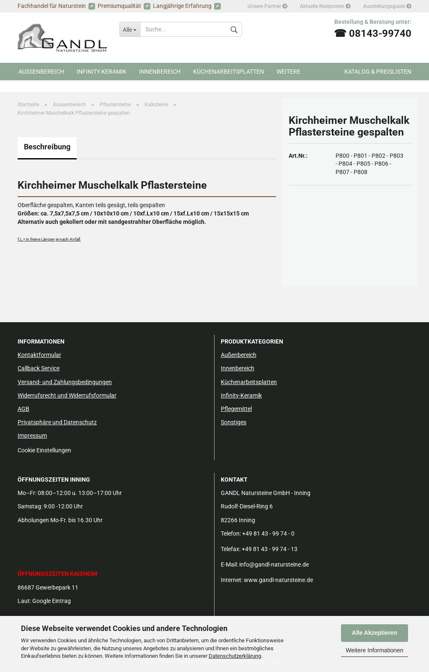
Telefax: (230, 549)
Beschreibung (47, 146)
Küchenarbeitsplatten (228, 71)
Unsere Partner (267, 6)
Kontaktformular (39, 354)
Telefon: (231, 533)
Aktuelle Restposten (325, 6)
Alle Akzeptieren (374, 632)
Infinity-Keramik (241, 395)
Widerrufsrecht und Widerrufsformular (67, 395)
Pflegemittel (236, 408)
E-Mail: (229, 564)
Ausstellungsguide (387, 6)
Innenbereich (160, 71)
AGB (23, 408)
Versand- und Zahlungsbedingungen (65, 382)
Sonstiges (233, 422)
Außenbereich (238, 354)
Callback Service (38, 368)
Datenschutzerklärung (235, 656)
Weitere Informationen (374, 650)
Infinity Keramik (102, 71)
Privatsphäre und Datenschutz (57, 422)
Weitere (288, 71)
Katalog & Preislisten (377, 71)
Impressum (32, 435)
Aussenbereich (41, 71)
